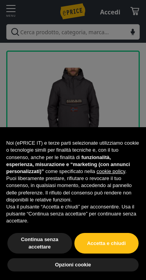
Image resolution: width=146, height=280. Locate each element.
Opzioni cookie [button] (73, 265)
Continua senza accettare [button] (39, 242)
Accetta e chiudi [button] (106, 243)
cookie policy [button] (111, 171)
